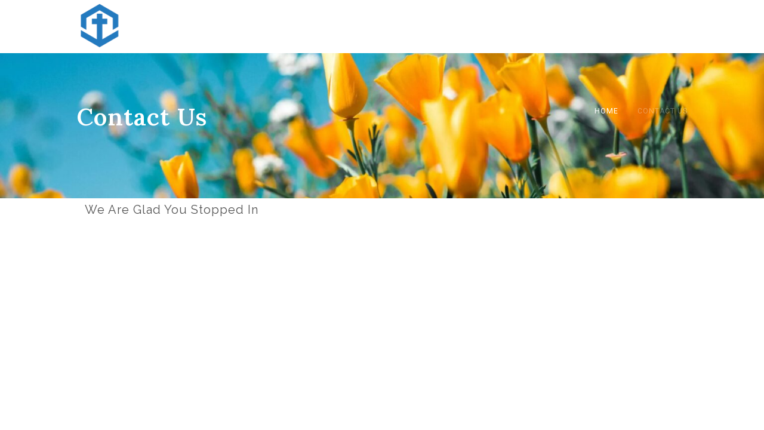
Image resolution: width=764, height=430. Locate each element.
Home (606, 111)
